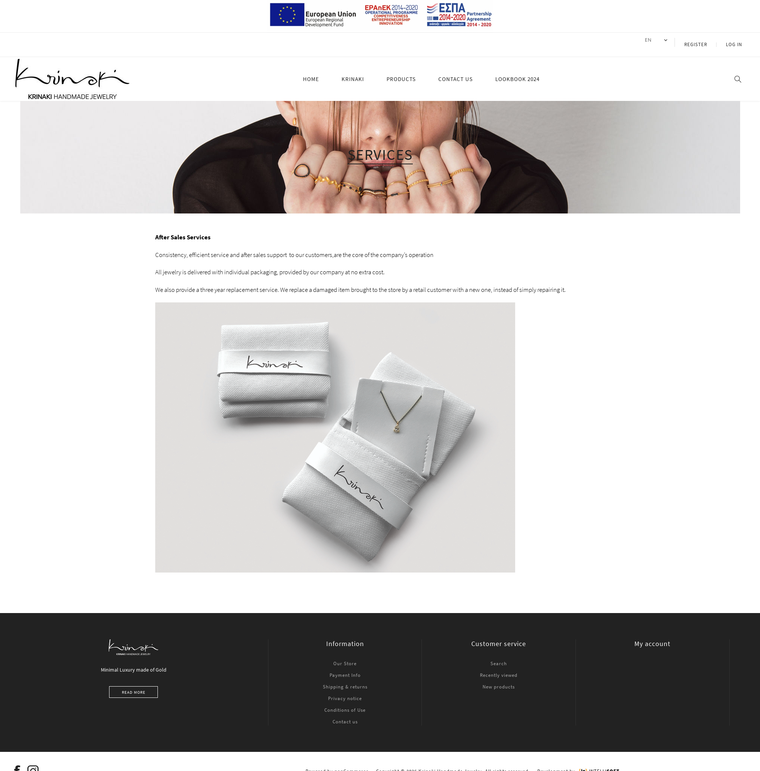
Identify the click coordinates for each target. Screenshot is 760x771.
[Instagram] (33, 762)
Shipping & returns (345, 678)
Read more (133, 683)
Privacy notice (345, 689)
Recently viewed (498, 666)
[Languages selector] (670, 40)
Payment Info (345, 666)
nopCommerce (351, 762)
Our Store (345, 654)
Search (498, 654)
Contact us (345, 712)
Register (705, 40)
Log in (737, 40)
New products (499, 678)
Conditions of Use (345, 701)
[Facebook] (18, 762)
